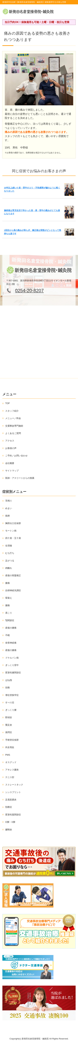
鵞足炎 (8, 725)
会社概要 (9, 463)
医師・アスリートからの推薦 (19, 478)
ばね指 (8, 680)
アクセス (9, 440)
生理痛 (8, 545)
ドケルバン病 (12, 657)
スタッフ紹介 (12, 411)
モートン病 (10, 530)
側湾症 (8, 732)
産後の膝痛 (10, 650)
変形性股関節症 (13, 814)
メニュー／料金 (13, 418)
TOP (7, 403)
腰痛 (7, 605)
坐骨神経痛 (10, 642)
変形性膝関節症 (13, 672)
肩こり (8, 612)
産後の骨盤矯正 (13, 575)
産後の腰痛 (10, 627)
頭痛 (7, 687)
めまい (8, 508)
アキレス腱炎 (12, 769)
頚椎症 (8, 807)
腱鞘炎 (8, 829)
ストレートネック (14, 784)
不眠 (7, 635)
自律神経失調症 (13, 590)
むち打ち (9, 553)
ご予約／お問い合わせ (16, 455)
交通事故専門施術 (14, 426)
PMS (7, 755)
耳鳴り (8, 500)
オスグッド (10, 762)
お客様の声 (10, 448)
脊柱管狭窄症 (12, 695)
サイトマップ (12, 470)
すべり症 (9, 702)
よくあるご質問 (13, 433)
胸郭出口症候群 (13, 523)
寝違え (8, 598)
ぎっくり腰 (10, 710)
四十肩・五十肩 (13, 538)
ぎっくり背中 (12, 665)
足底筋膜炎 (10, 799)
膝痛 (7, 583)
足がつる (9, 560)
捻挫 (7, 515)
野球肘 (8, 717)
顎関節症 (9, 620)
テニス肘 (9, 777)
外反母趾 (9, 747)
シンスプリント (13, 792)
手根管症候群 (12, 740)
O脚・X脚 (10, 822)
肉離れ (8, 568)
